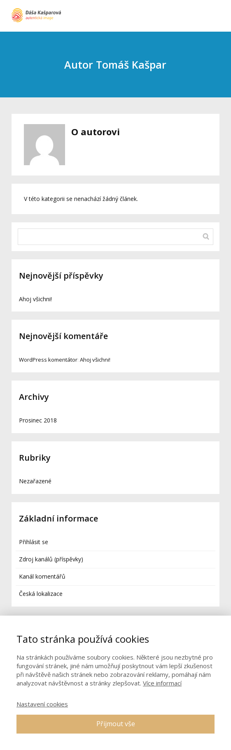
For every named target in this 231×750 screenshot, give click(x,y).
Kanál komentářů (42, 576)
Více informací (162, 683)
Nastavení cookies (42, 704)
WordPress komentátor (48, 359)
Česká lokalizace (41, 594)
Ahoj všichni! (35, 299)
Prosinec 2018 (38, 420)
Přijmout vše (115, 723)
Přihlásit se (33, 542)
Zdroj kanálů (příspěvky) (51, 559)
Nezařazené (35, 481)
